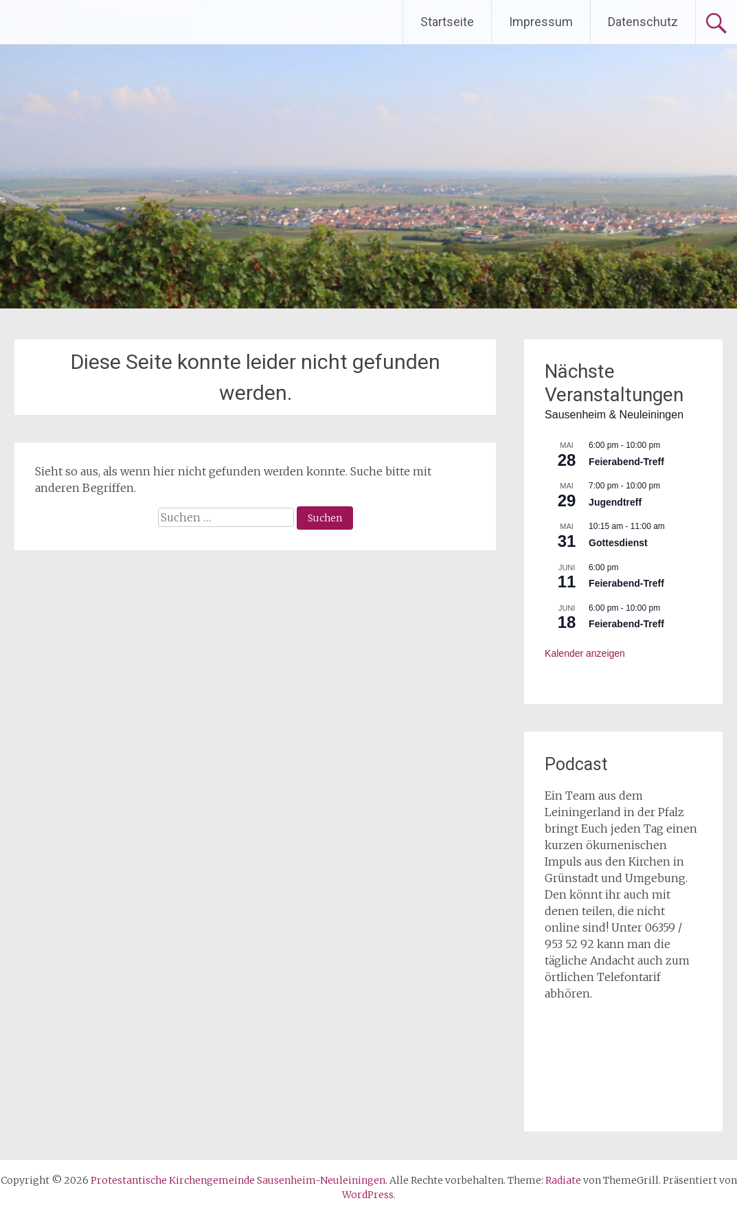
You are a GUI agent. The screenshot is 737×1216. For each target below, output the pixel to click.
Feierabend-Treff (626, 461)
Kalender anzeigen (585, 653)
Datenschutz (643, 21)
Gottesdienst (618, 542)
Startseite (447, 21)
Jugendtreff (615, 502)
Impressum (541, 21)
